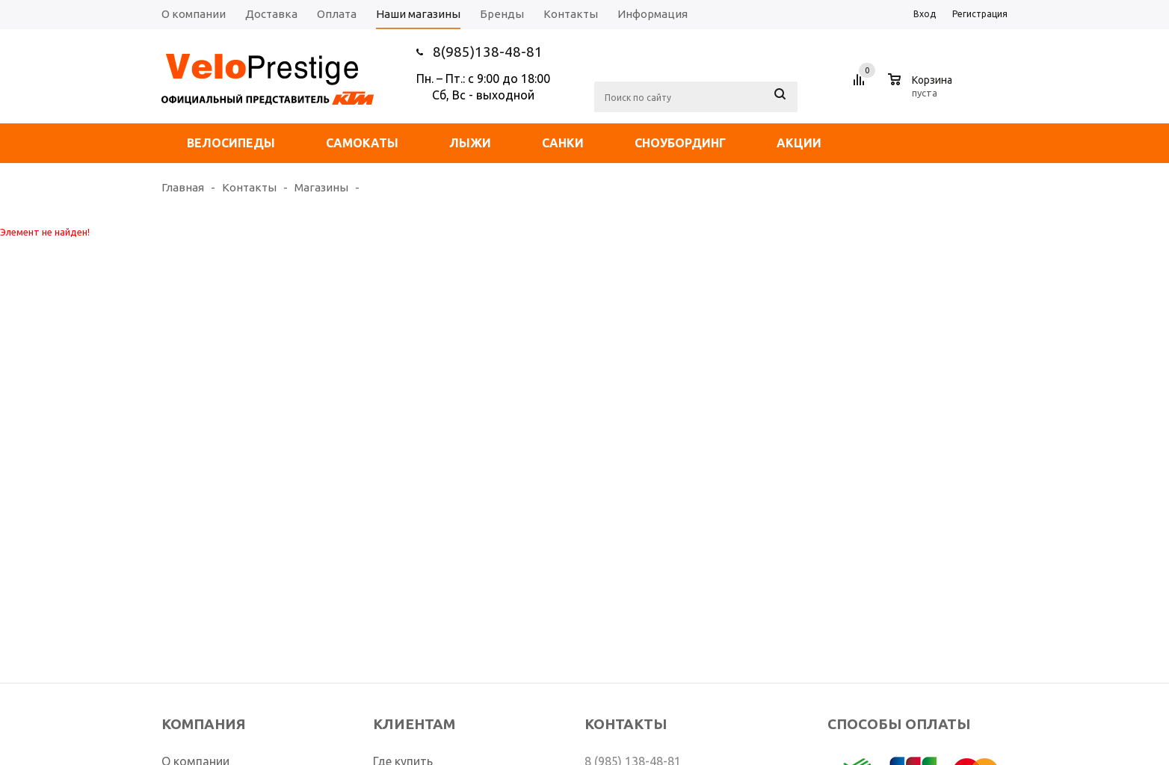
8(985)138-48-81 (488, 51)
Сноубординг (680, 143)
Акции (799, 143)
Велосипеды (231, 143)
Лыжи (470, 143)
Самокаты (362, 143)
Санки (563, 143)
